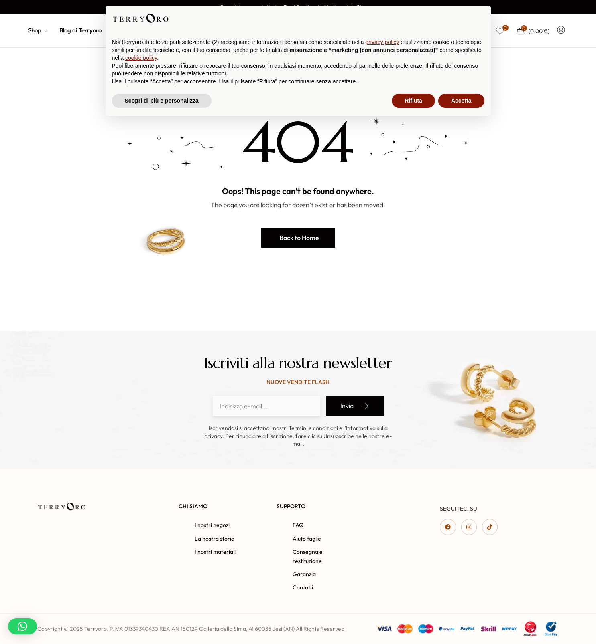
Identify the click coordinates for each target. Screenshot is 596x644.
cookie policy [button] (141, 579)
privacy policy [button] (382, 564)
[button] (298, 238)
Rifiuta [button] (413, 622)
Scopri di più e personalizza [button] (162, 622)
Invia (355, 406)
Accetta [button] (461, 622)
